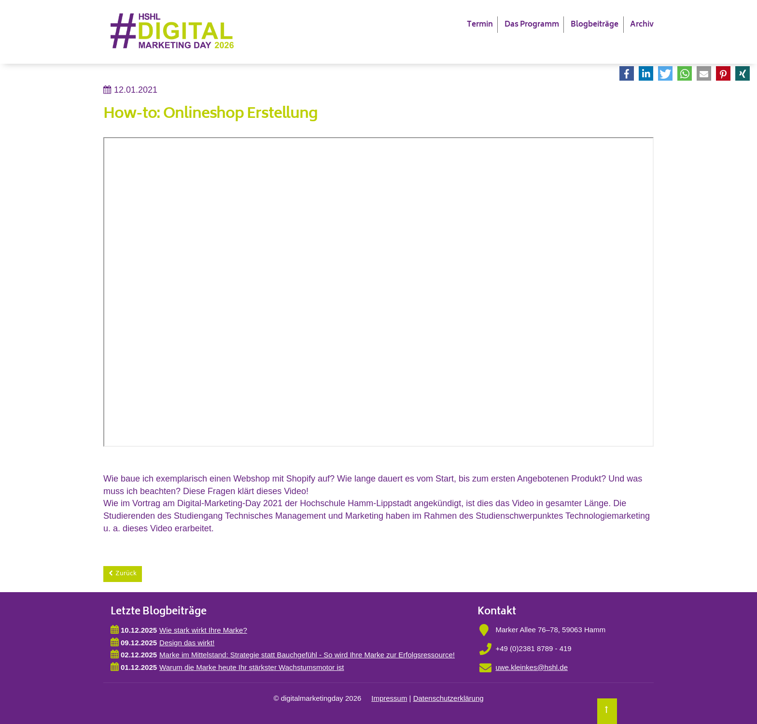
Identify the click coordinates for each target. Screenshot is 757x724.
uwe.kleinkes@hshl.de (532, 667)
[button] (626, 73)
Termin (480, 24)
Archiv (642, 24)
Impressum (389, 698)
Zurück (126, 574)
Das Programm (532, 24)
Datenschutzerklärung (448, 698)
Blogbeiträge (594, 24)
